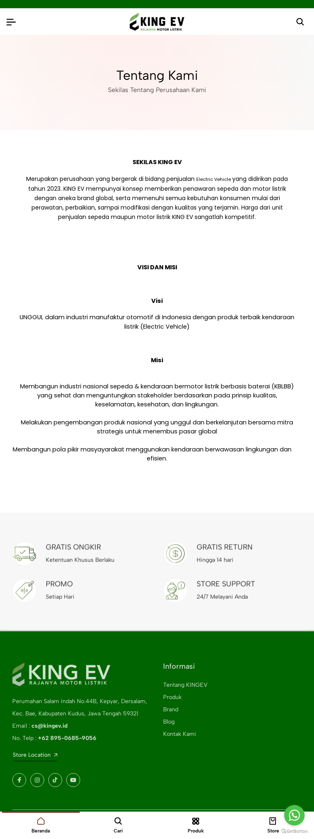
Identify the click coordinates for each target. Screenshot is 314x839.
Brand (170, 709)
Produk (172, 697)
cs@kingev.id (49, 725)
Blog (169, 721)
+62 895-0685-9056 (67, 738)
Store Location (35, 754)
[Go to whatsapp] (294, 815)
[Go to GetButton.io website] (294, 830)
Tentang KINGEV (185, 684)
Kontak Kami (179, 734)
